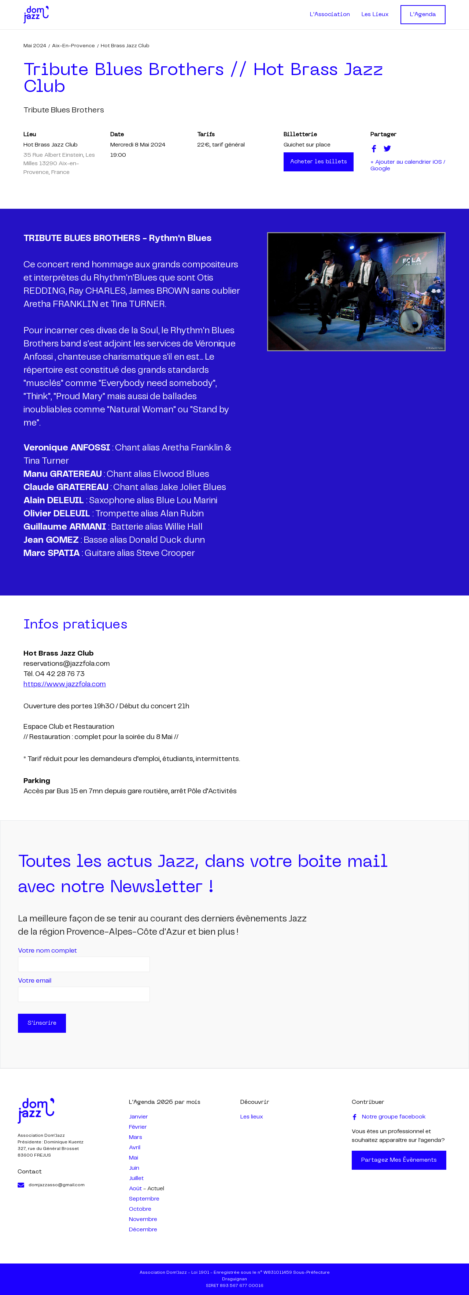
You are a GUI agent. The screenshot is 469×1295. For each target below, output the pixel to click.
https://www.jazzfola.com (64, 684)
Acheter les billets (318, 162)
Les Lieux (375, 15)
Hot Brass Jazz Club (125, 45)
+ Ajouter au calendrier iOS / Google (407, 165)
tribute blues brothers (63, 110)
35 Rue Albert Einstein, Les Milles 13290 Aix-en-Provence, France (59, 163)
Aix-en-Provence (73, 45)
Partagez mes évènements (399, 1160)
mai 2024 (34, 45)
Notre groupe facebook (389, 1117)
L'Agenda (423, 15)
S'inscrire (41, 1023)
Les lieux (251, 1117)
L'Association (330, 15)
